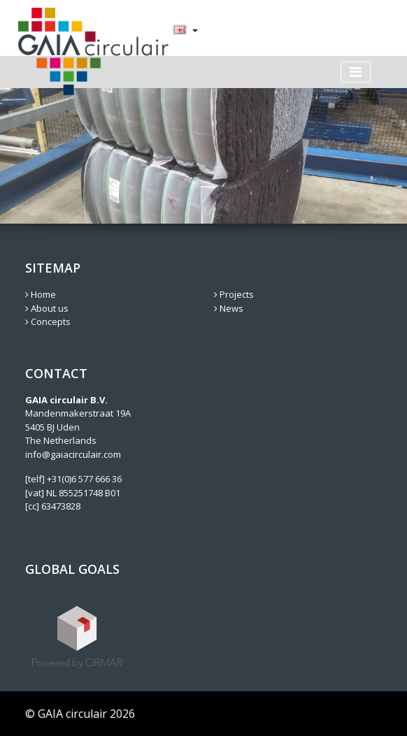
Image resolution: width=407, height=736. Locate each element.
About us (47, 308)
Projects (234, 294)
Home (40, 294)
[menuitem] (180, 30)
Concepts (48, 321)
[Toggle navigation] (356, 72)
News (228, 308)
